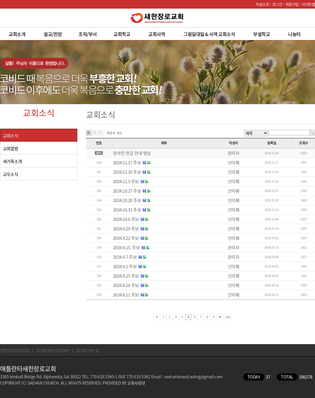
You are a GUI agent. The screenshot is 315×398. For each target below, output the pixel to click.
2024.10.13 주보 (127, 210)
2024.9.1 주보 (125, 266)
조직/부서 (87, 34)
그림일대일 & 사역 (200, 34)
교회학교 (121, 34)
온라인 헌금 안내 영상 (132, 153)
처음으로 (262, 4)
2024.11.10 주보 (127, 172)
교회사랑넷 (136, 383)
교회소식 (226, 34)
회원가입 (292, 4)
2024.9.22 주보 (126, 238)
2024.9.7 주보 (125, 257)
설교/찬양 (53, 34)
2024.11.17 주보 (127, 162)
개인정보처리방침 (14, 350)
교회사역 (156, 34)
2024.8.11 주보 (126, 295)
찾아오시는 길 (87, 350)
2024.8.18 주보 (126, 285)
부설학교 (261, 34)
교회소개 (17, 34)
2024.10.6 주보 (126, 219)
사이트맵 (308, 4)
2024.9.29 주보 (126, 228)
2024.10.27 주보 (127, 191)
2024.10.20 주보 (127, 200)
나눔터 (294, 34)
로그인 (277, 4)
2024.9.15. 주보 (126, 247)
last (227, 316)
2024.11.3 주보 (126, 181)
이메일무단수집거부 (52, 350)
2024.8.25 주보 (126, 276)
